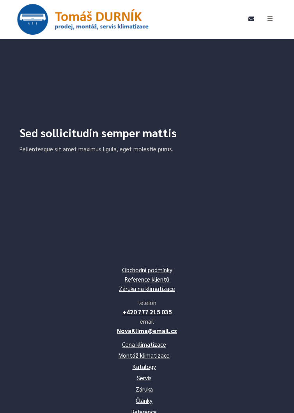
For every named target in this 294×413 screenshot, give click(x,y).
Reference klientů (147, 279)
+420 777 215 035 (147, 312)
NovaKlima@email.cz (147, 330)
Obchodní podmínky (147, 269)
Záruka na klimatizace (147, 288)
